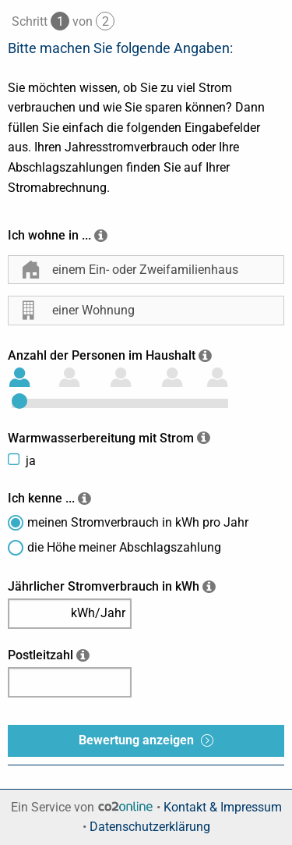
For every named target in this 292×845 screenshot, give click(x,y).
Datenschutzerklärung (150, 826)
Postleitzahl (40, 655)
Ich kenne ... (41, 498)
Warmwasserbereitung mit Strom (101, 438)
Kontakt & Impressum (223, 807)
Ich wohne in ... (49, 235)
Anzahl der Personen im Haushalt (101, 355)
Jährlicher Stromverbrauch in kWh (103, 586)
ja (31, 460)
